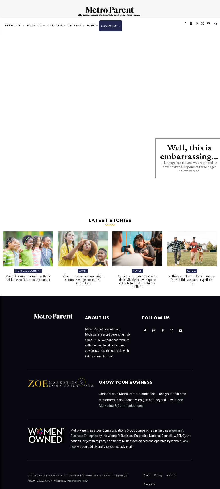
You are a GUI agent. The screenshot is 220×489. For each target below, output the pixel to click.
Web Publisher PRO (77, 480)
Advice (137, 271)
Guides (191, 271)
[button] (215, 24)
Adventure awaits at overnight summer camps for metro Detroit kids (82, 279)
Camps (83, 271)
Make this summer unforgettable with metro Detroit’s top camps (28, 278)
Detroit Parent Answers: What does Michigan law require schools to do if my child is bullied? (137, 281)
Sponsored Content (28, 271)
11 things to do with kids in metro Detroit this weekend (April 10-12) (192, 279)
